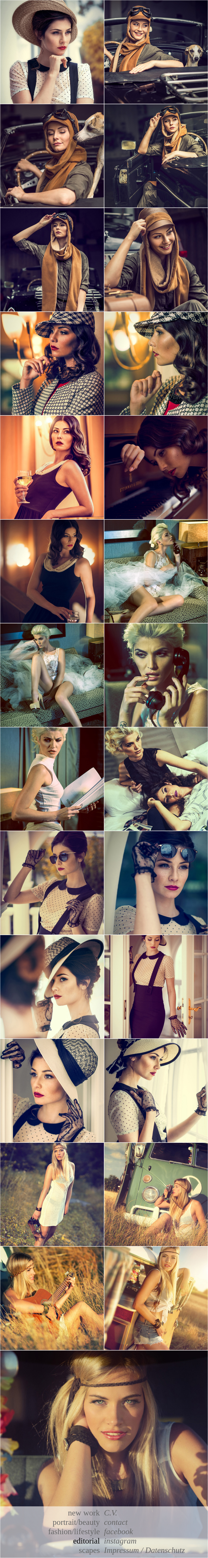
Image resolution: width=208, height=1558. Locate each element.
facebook (118, 1531)
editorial (86, 1540)
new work (84, 1512)
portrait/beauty (76, 1522)
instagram (120, 1540)
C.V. (110, 1512)
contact (116, 1522)
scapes (89, 1550)
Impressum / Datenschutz (144, 1550)
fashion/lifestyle (74, 1531)
